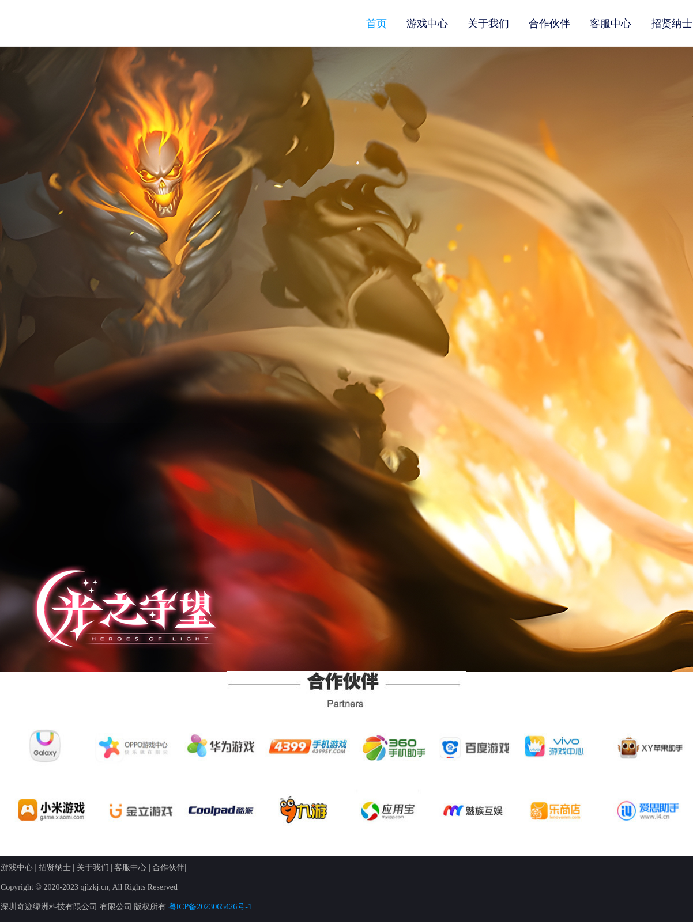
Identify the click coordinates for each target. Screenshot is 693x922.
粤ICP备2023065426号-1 (210, 906)
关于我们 (488, 23)
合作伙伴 (549, 23)
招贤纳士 (671, 23)
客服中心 (610, 23)
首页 (376, 23)
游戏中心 (427, 23)
